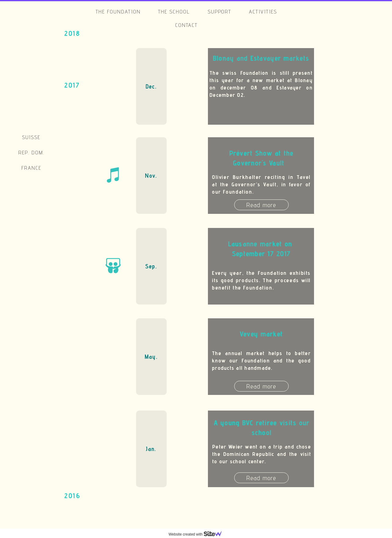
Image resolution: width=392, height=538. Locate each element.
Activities (263, 11)
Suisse (31, 137)
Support (219, 11)
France (31, 168)
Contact (186, 25)
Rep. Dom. (31, 152)
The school (174, 11)
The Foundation (118, 11)
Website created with (197, 534)
